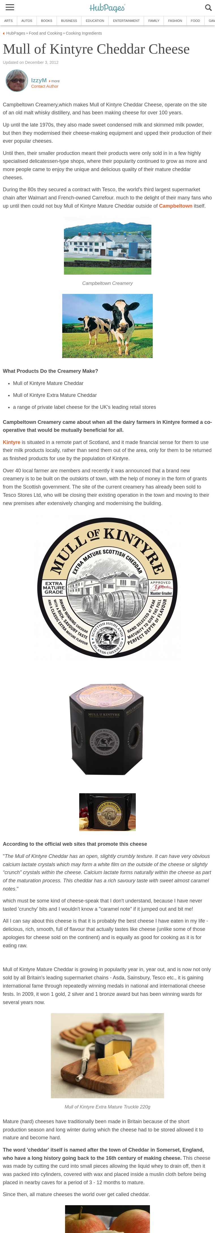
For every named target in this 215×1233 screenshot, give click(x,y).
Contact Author (44, 86)
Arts (8, 20)
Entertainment (126, 20)
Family (153, 20)
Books (46, 20)
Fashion (175, 20)
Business (69, 20)
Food (195, 20)
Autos (27, 20)
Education (95, 20)
